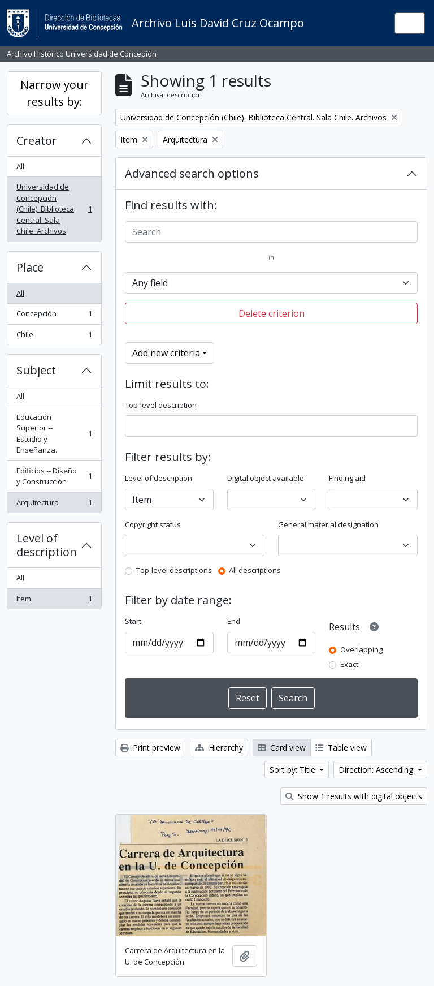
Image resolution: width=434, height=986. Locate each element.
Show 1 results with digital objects (353, 796)
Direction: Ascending (376, 769)
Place (30, 267)
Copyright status (153, 524)
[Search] (271, 232)
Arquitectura (54, 505)
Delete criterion (271, 313)
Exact (349, 664)
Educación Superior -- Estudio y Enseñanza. (54, 433)
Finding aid (347, 478)
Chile (54, 337)
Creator (36, 140)
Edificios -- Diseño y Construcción (54, 476)
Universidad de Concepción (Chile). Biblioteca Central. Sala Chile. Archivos (54, 209)
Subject (36, 370)
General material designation (328, 524)
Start (133, 621)
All (20, 166)
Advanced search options (192, 173)
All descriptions (255, 570)
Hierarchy (219, 747)
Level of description (46, 545)
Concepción (54, 316)
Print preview (150, 747)
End (233, 621)
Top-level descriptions (174, 570)
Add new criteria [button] (166, 353)
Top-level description (161, 405)
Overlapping (361, 649)
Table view (341, 747)
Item (54, 601)
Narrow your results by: (54, 93)
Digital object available (265, 478)
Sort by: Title (294, 769)
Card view (282, 747)
